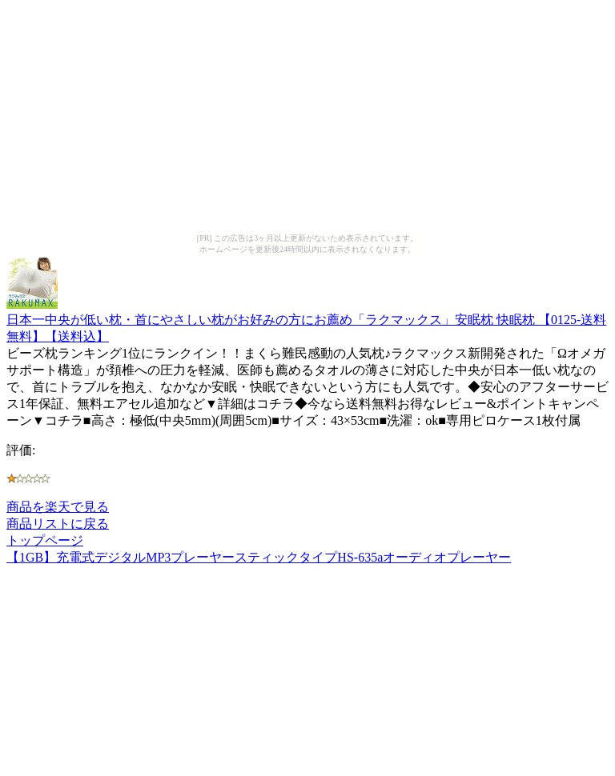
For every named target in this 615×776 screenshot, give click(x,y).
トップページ (44, 540)
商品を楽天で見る (57, 507)
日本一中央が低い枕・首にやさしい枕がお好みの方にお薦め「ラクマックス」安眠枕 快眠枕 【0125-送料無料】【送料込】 (306, 320)
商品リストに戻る (57, 523)
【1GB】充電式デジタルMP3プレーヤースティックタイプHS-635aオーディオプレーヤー (258, 557)
